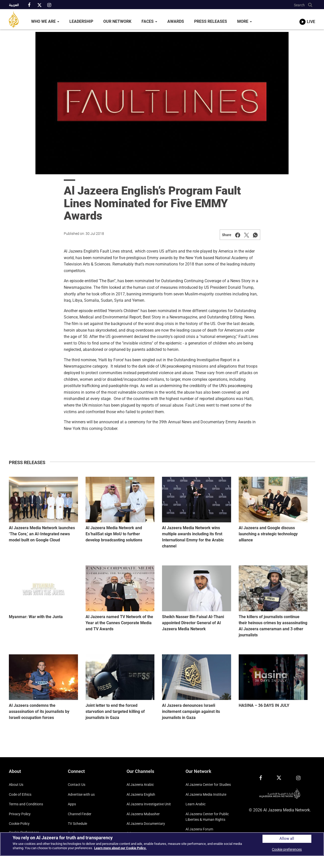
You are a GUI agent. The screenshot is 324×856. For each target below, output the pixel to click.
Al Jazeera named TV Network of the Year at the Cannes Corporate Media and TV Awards (119, 622)
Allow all (286, 838)
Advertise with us (81, 794)
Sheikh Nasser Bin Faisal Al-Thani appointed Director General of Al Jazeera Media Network (193, 622)
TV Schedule (77, 824)
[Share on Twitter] (246, 235)
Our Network (117, 21)
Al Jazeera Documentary (146, 824)
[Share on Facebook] (237, 235)
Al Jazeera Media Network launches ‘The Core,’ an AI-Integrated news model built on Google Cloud (42, 533)
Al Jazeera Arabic (140, 785)
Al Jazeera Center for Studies (208, 785)
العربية (14, 5)
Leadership (81, 21)
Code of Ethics (20, 794)
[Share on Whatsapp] (255, 235)
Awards (175, 21)
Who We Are (45, 21)
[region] (162, 844)
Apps (72, 804)
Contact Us (76, 785)
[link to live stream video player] (307, 17)
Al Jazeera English (141, 794)
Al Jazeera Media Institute (206, 794)
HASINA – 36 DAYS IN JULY (264, 705)
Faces (149, 21)
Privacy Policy (20, 814)
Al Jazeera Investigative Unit (149, 804)
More (244, 21)
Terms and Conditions (26, 804)
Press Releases (210, 21)
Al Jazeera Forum (199, 829)
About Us (16, 785)
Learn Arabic (196, 804)
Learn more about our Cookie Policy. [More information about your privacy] (120, 848)
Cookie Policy (19, 824)
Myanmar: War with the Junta (36, 616)
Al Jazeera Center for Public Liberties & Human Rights (207, 817)
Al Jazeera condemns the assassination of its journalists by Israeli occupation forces (39, 711)
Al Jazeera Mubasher (143, 814)
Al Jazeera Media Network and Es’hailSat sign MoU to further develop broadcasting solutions (114, 533)
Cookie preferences (287, 849)
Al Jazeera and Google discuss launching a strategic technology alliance (268, 533)
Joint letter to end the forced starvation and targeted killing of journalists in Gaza (115, 711)
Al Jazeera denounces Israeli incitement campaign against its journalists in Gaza (191, 711)
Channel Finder (79, 814)
